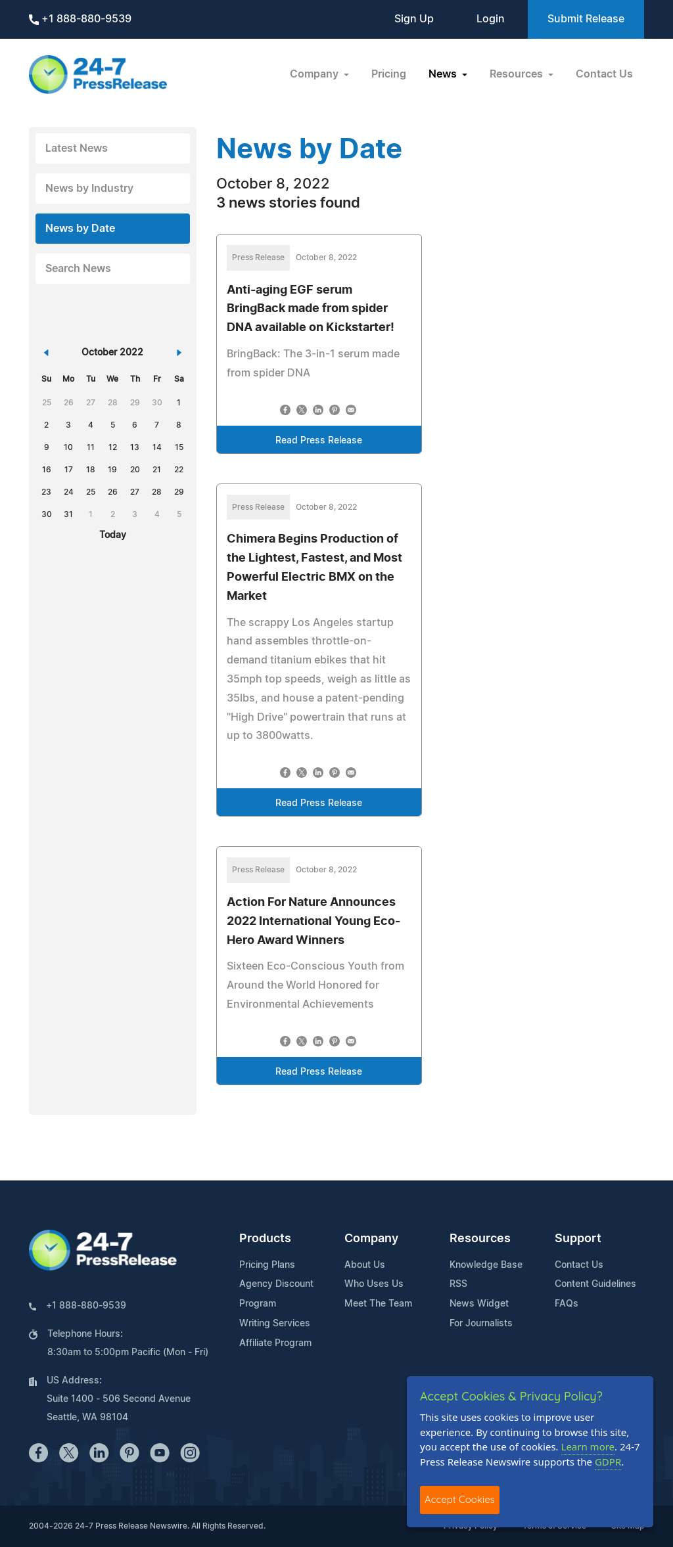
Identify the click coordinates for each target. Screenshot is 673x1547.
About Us (364, 1265)
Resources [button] (517, 74)
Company (371, 1239)
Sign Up (414, 19)
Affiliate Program (275, 1343)
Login (490, 19)
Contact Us (604, 74)
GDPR (608, 1461)
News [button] (444, 74)
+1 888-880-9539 (80, 19)
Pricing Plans (267, 1265)
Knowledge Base (486, 1265)
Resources (480, 1239)
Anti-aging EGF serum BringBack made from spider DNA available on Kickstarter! (310, 309)
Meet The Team (378, 1304)
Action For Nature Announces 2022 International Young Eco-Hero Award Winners (313, 922)
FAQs (566, 1304)
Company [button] (315, 74)
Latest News (76, 148)
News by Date (80, 228)
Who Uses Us (374, 1284)
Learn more (588, 1446)
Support (578, 1239)
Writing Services (274, 1323)
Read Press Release (318, 440)
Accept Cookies (460, 1499)
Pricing (388, 74)
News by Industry (89, 188)
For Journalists (481, 1323)
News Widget (479, 1304)
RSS (458, 1284)
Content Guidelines (595, 1284)
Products (265, 1239)
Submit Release (585, 19)
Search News (78, 268)
